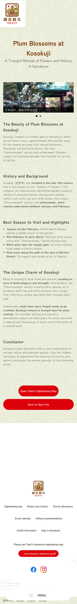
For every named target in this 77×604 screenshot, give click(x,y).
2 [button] (40, 116)
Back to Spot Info (38, 404)
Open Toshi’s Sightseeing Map (38, 391)
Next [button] (70, 96)
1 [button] (37, 116)
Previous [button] (7, 96)
